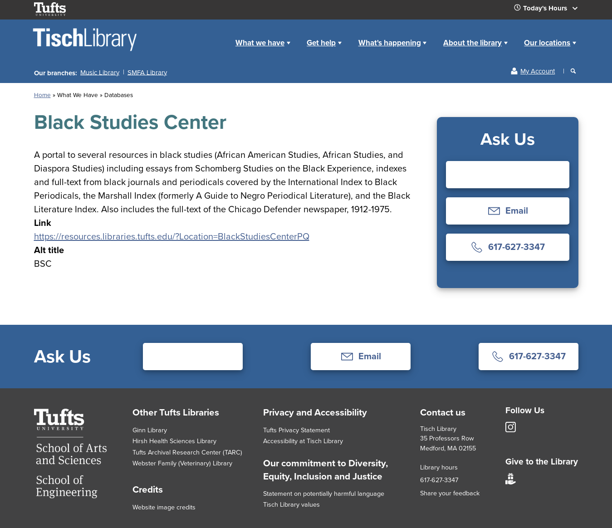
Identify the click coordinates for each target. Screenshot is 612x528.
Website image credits (164, 507)
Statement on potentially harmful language (323, 494)
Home (216, 35)
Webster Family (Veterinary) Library (182, 463)
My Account (537, 71)
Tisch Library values (291, 504)
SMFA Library (147, 72)
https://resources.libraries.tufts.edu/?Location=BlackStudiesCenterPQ (171, 236)
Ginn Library (149, 430)
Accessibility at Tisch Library (303, 441)
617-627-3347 (439, 480)
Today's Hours (549, 10)
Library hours (439, 467)
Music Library (99, 72)
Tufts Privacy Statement (296, 430)
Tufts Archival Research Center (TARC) (187, 452)
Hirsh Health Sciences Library (174, 441)
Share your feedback (450, 493)
